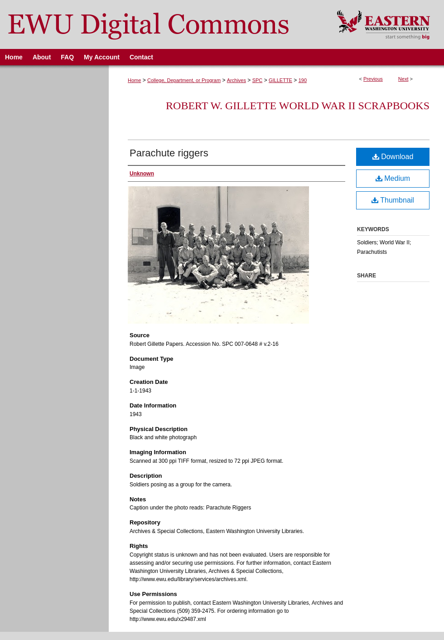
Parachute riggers (169, 153)
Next (403, 79)
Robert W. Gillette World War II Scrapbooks (298, 106)
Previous (373, 79)
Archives (236, 80)
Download (393, 156)
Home (134, 80)
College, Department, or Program (184, 80)
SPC (257, 80)
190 (303, 80)
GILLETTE (280, 80)
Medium (393, 178)
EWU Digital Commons (162, 24)
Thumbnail (393, 200)
